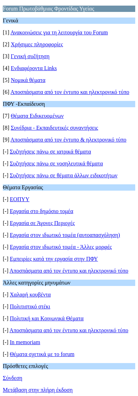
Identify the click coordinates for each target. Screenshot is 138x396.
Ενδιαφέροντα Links (34, 68)
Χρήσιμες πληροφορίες (37, 44)
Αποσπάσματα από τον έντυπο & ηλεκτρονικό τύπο (68, 140)
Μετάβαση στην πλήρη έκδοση (38, 390)
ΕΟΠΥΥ (19, 199)
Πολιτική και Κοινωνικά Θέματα (47, 318)
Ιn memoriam (25, 342)
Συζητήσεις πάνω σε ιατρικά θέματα (50, 152)
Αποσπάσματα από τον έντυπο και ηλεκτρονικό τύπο (70, 92)
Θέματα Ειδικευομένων (37, 116)
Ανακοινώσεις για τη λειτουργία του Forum (59, 32)
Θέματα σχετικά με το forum (42, 354)
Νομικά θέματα (28, 80)
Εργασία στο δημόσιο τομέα (41, 211)
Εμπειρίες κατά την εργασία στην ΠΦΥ (54, 259)
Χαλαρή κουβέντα (30, 295)
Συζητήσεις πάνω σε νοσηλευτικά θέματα (56, 163)
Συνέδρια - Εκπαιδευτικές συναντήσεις (54, 128)
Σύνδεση (12, 378)
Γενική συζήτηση (30, 56)
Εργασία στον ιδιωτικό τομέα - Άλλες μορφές (61, 247)
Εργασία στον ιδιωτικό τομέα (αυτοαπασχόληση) (65, 235)
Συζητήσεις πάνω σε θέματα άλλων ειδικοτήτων (63, 175)
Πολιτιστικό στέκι (30, 306)
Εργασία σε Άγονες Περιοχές (42, 223)
